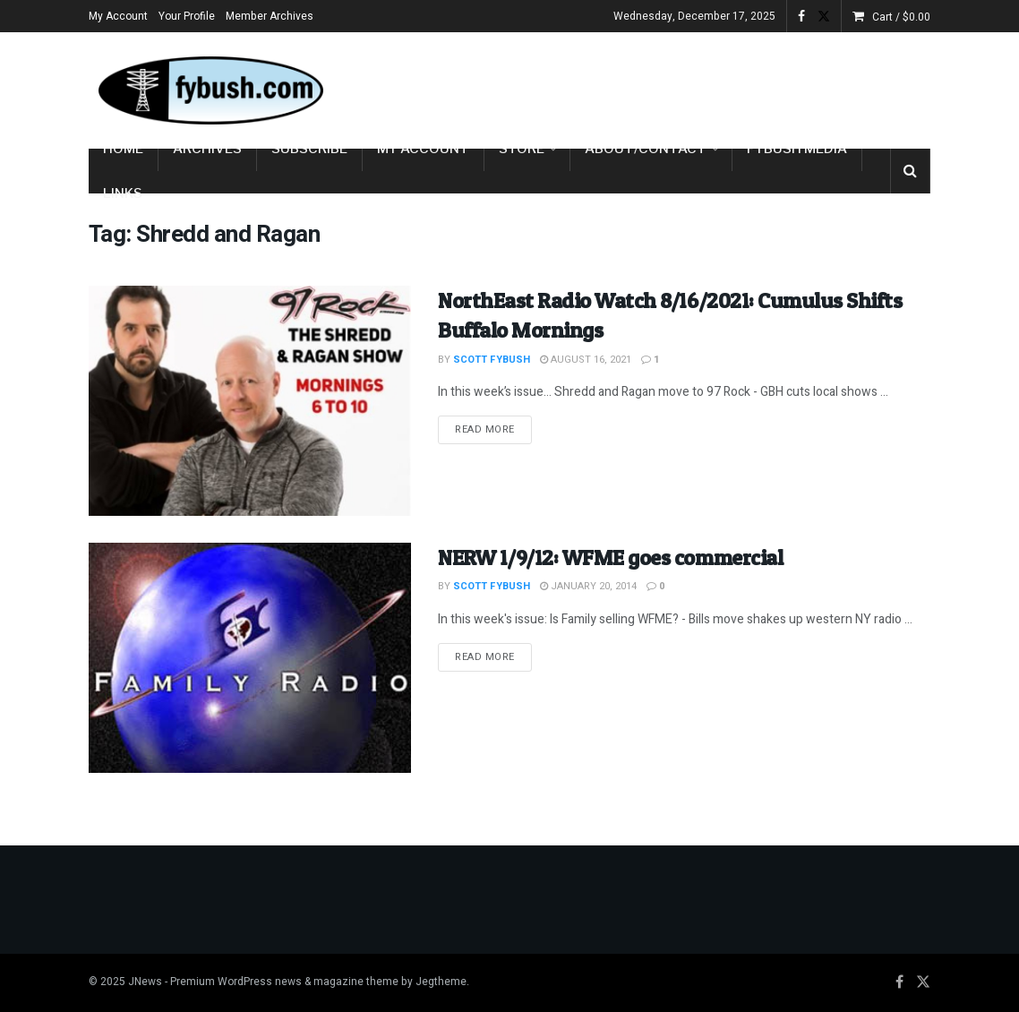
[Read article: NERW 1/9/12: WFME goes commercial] (250, 658)
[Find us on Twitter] (923, 982)
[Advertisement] (720, 87)
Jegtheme (441, 981)
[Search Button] (910, 171)
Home (123, 149)
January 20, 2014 (588, 586)
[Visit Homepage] (209, 90)
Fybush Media (797, 149)
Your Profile (186, 16)
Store (521, 149)
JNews (145, 981)
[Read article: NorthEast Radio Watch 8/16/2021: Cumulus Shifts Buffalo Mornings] (250, 401)
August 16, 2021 (585, 359)
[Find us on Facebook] (899, 982)
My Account (118, 16)
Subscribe (309, 149)
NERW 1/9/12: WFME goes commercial (610, 557)
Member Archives (269, 16)
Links (122, 193)
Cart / (901, 17)
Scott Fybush (491, 359)
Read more (493, 429)
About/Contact (645, 149)
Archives (207, 149)
